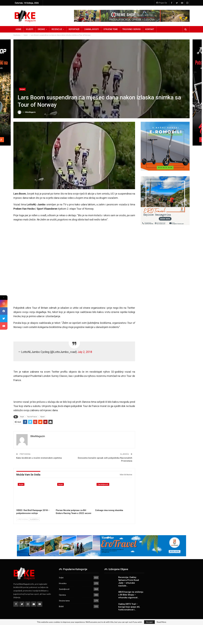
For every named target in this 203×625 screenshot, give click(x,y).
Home (18, 29)
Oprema (62, 595)
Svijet (22, 89)
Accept (149, 622)
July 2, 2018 (85, 352)
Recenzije (57, 29)
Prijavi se (161, 3)
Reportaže (74, 29)
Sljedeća (34, 519)
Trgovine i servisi (131, 29)
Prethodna (22, 519)
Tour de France (32, 417)
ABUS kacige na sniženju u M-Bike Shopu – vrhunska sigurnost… (130, 595)
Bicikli (61, 606)
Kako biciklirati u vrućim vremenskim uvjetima (39, 458)
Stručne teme (110, 29)
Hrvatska (62, 583)
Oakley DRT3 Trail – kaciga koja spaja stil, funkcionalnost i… (129, 607)
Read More (161, 622)
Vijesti (29, 29)
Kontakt (149, 29)
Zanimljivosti (91, 29)
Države (41, 29)
